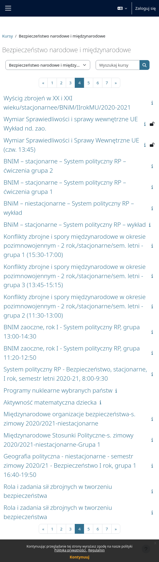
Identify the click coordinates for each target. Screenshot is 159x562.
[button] (122, 8)
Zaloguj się (145, 8)
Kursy (7, 36)
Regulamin (96, 550)
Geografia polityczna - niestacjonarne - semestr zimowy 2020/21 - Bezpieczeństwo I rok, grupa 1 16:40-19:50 (70, 465)
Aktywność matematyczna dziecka (50, 402)
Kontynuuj (79, 557)
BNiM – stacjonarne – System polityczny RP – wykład (75, 224)
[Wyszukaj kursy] (118, 65)
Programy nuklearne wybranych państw (58, 390)
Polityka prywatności (70, 550)
